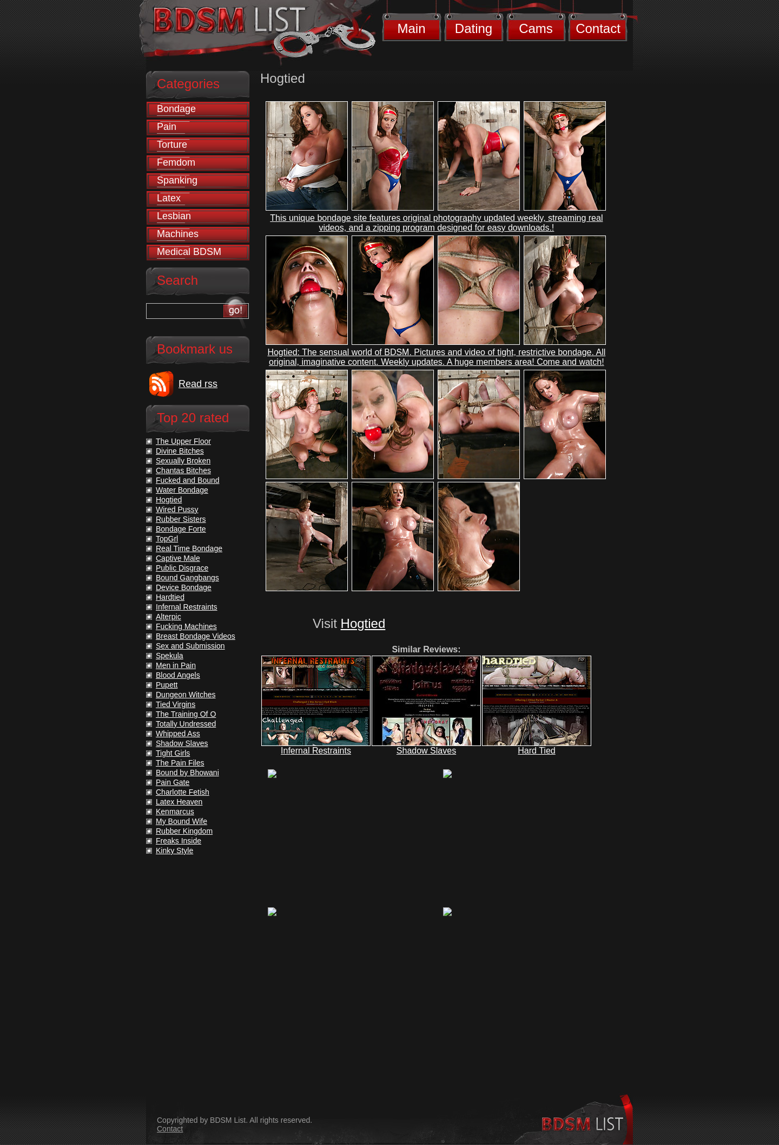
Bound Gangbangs (187, 577)
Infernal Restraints (316, 750)
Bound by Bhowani (187, 772)
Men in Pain (176, 665)
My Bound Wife (181, 821)
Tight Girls (173, 753)
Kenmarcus (175, 811)
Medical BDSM (189, 251)
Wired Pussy (177, 509)
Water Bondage (182, 490)
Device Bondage (184, 587)
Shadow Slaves (426, 750)
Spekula (169, 655)
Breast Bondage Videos (195, 636)
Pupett (166, 685)
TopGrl (167, 538)
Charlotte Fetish (182, 792)
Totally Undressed (186, 723)
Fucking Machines (186, 626)
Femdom (176, 162)
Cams (536, 28)
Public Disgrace (182, 568)
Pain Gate (172, 782)
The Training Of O (186, 714)
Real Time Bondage (189, 548)
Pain (166, 126)
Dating (473, 28)
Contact (598, 28)
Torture (172, 144)
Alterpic (168, 616)
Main (411, 28)
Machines (178, 233)
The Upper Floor (183, 441)
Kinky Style (174, 850)
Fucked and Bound (188, 480)
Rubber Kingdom (184, 831)
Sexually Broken (183, 460)
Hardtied (170, 597)
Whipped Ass (178, 733)
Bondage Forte (181, 529)
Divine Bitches (180, 451)
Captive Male (178, 558)
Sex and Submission (190, 646)
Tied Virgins (175, 704)
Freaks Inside (178, 840)
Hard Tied (536, 750)
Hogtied (363, 623)
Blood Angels (178, 675)
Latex (169, 198)
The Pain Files (180, 762)
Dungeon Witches (186, 694)
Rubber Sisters (181, 519)
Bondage (176, 108)
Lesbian (174, 216)
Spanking (177, 180)
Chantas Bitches (183, 470)
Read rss (198, 383)
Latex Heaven (179, 801)
